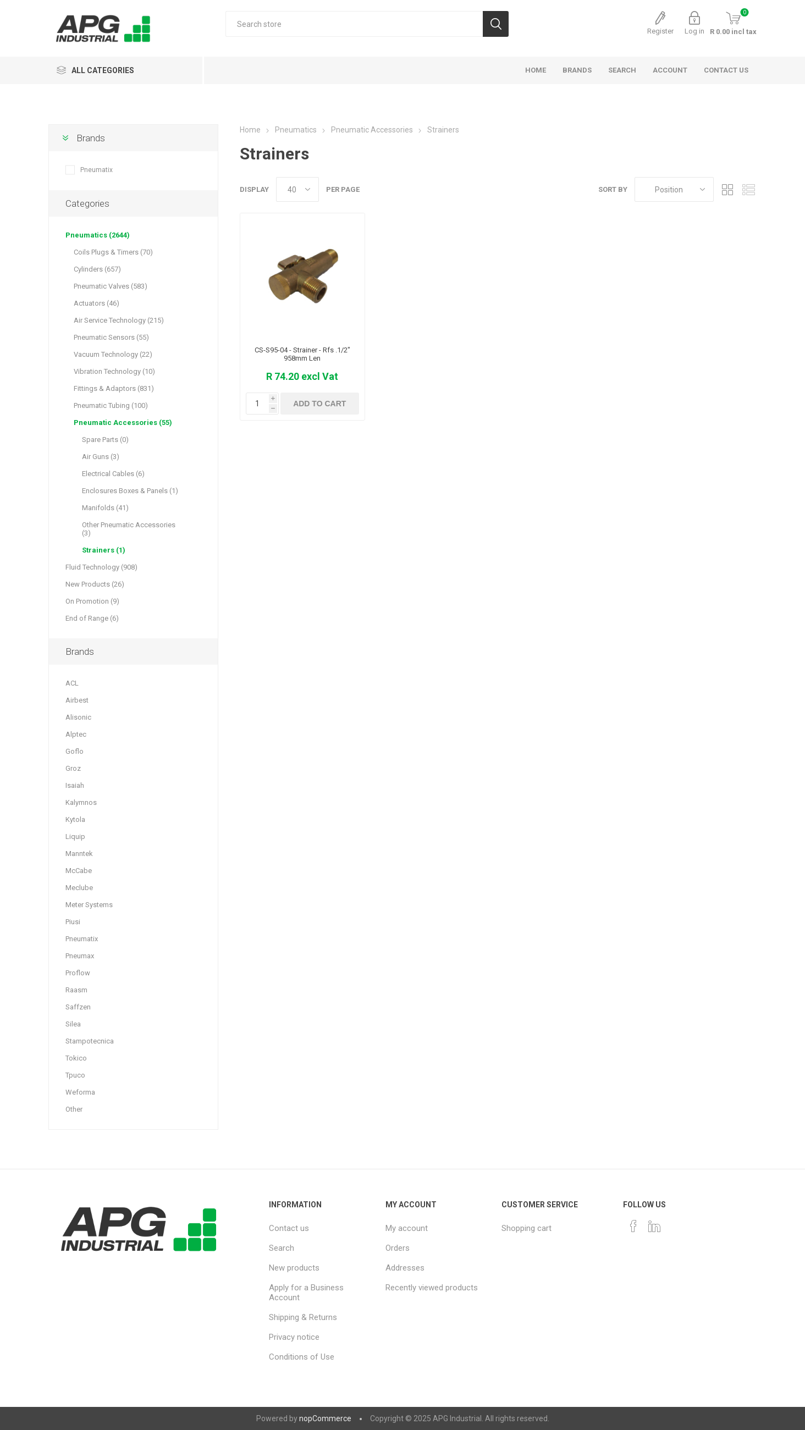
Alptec (75, 734)
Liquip (75, 836)
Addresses (404, 1268)
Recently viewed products (431, 1288)
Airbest (77, 700)
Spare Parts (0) (105, 439)
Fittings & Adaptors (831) (114, 388)
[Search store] (354, 24)
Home (250, 129)
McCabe (78, 870)
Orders (397, 1248)
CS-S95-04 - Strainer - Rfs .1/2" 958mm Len (302, 354)
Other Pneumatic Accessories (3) (128, 529)
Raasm (76, 990)
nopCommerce (325, 1418)
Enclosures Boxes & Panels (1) (130, 491)
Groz (73, 768)
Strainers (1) (103, 550)
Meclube (79, 888)
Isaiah (74, 785)
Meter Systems (89, 905)
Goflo (74, 751)
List (748, 189)
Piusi (72, 922)
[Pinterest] (654, 1226)
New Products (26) (94, 584)
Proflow (77, 973)
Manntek (79, 853)
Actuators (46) (96, 303)
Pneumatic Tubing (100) (111, 405)
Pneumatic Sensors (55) (111, 337)
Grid (727, 189)
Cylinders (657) (97, 269)
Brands (90, 137)
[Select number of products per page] (297, 189)
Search (281, 1248)
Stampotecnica (89, 1041)
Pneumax (79, 956)
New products (294, 1268)
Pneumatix (96, 170)
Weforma (80, 1092)
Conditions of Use (301, 1357)
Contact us (289, 1228)
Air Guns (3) (100, 456)
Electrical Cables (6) (113, 474)
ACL (72, 683)
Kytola (75, 819)
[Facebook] (633, 1226)
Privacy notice (294, 1337)
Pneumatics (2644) (97, 235)
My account (406, 1228)
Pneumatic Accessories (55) (123, 422)
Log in (694, 31)
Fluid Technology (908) (101, 567)
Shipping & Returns (303, 1317)
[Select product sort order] (674, 189)
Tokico (76, 1058)
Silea (73, 1024)
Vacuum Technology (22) (113, 354)
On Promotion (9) (92, 601)
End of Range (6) (92, 618)
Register (660, 31)
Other (73, 1109)
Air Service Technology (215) (119, 320)
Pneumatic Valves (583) (110, 286)
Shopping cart (526, 1228)
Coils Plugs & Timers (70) (113, 252)
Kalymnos (81, 802)
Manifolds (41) (105, 508)
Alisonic (78, 717)
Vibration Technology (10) (114, 371)
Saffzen (78, 1007)
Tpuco (75, 1075)
